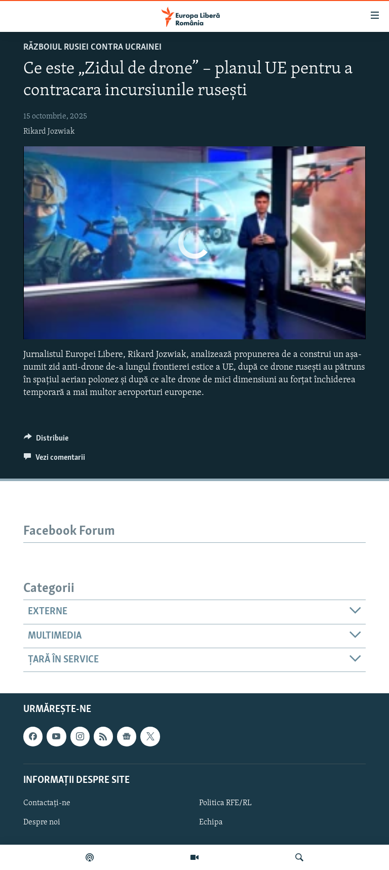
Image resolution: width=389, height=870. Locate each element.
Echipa (211, 822)
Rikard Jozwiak (48, 132)
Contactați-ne (46, 803)
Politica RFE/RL (225, 803)
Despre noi (41, 822)
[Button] (46, 440)
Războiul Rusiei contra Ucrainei (92, 47)
